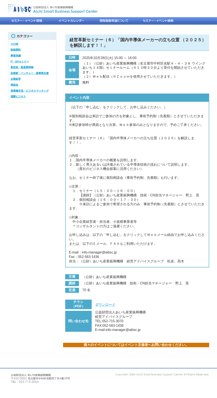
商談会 (14, 84)
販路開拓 (16, 49)
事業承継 (16, 55)
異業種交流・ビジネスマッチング (30, 90)
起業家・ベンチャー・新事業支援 (30, 73)
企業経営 (16, 78)
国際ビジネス (18, 96)
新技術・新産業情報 (22, 67)
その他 (14, 44)
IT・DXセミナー (20, 61)
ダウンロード (105, 304)
